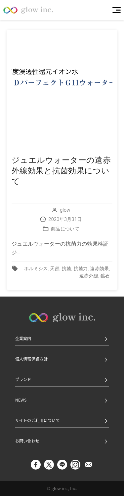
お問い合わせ (62, 441)
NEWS (62, 400)
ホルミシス (36, 268)
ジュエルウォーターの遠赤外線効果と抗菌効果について (61, 171)
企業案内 (62, 339)
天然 (55, 268)
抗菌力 (81, 268)
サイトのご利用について (62, 420)
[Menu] (116, 10)
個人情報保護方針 (62, 359)
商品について (65, 229)
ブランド (62, 379)
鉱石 (105, 276)
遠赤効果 (99, 268)
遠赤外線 (88, 276)
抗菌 (66, 268)
